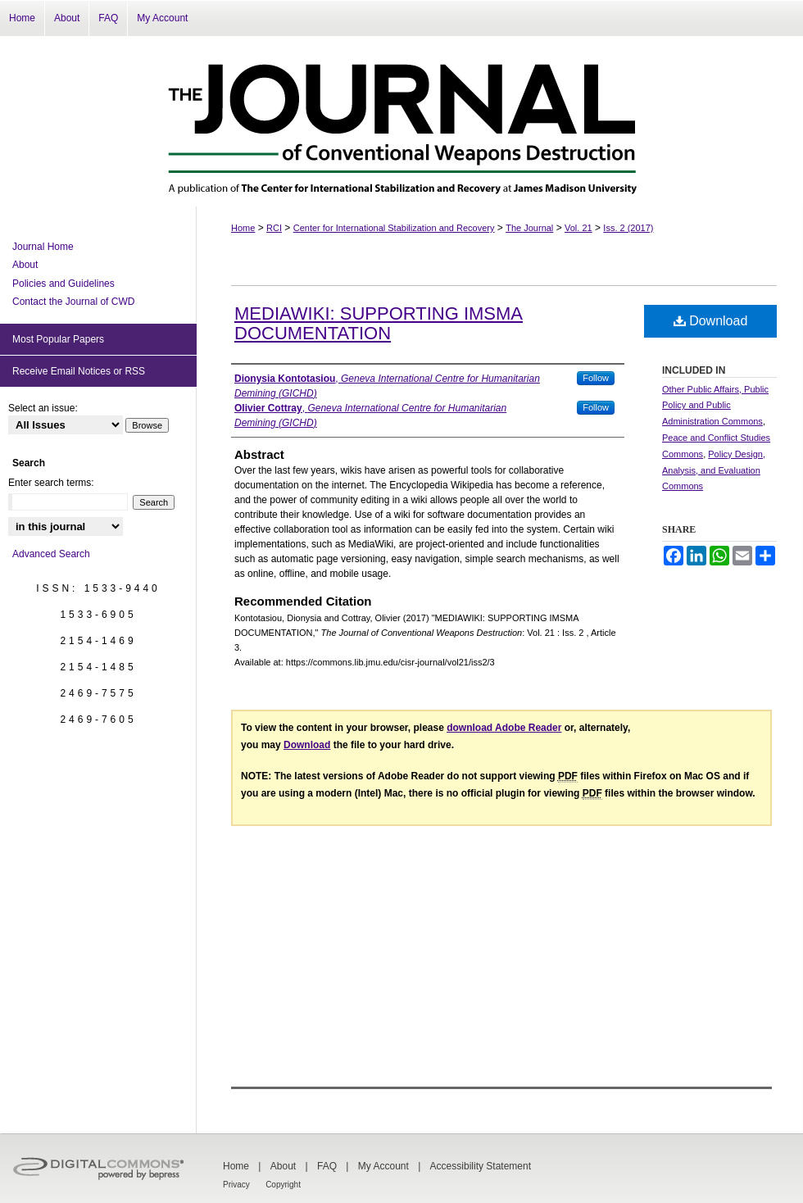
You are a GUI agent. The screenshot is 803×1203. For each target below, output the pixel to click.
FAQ (327, 1166)
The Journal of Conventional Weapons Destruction (401, 121)
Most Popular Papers (58, 339)
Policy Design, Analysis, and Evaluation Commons (713, 470)
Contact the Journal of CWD (73, 301)
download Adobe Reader (504, 727)
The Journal (529, 228)
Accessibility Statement (480, 1166)
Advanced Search (51, 554)
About (25, 264)
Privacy (236, 1184)
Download (711, 321)
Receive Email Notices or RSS (78, 371)
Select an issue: (43, 408)
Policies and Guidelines (63, 283)
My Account (383, 1166)
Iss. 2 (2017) (628, 228)
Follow (596, 378)
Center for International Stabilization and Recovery (394, 228)
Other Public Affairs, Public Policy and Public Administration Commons (715, 405)
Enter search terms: (51, 482)
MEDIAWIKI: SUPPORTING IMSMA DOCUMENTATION (378, 323)
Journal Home (43, 246)
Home (243, 228)
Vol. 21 (578, 228)
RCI (274, 228)
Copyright (283, 1184)
